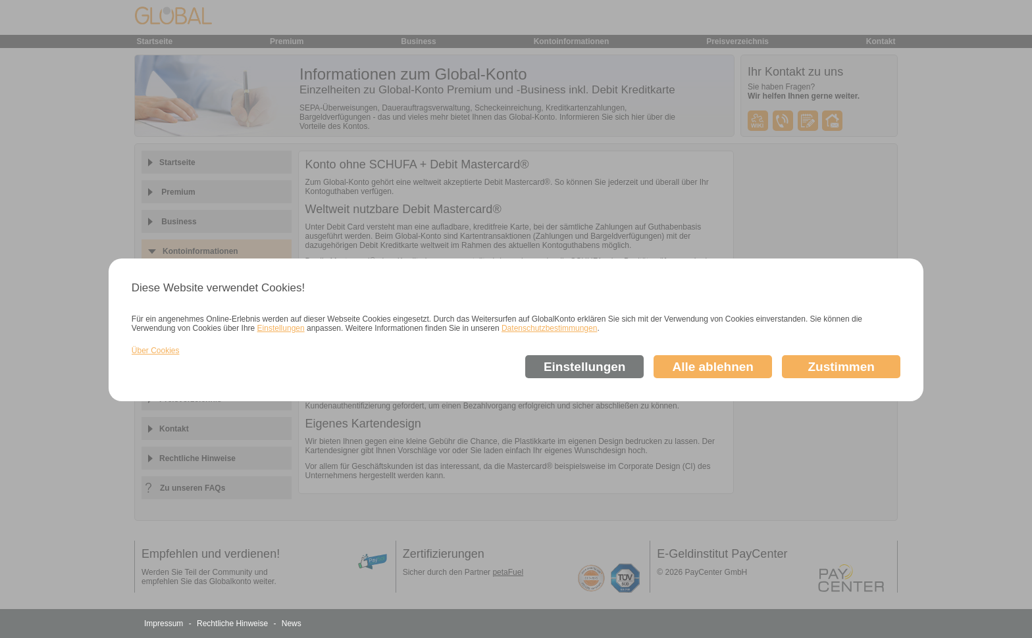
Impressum (165, 623)
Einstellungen (281, 328)
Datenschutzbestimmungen (549, 328)
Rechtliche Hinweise (233, 623)
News (291, 623)
